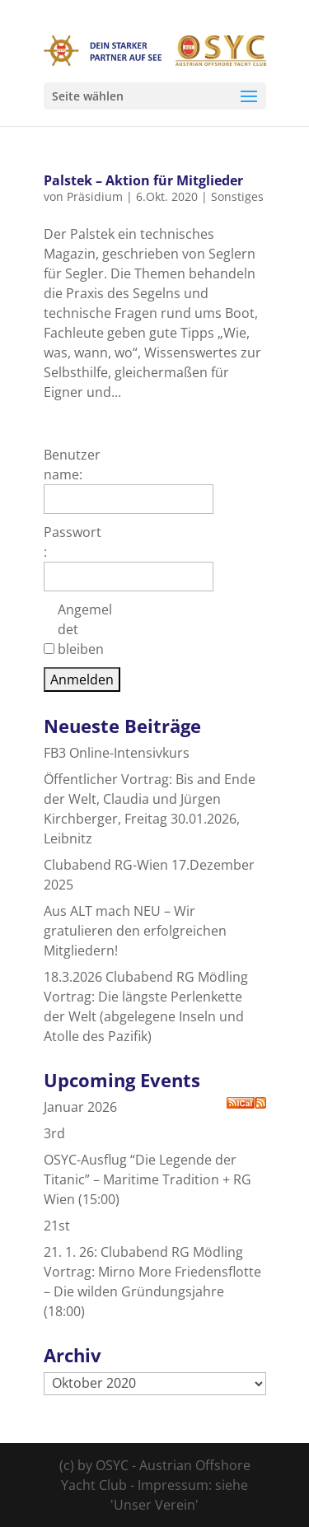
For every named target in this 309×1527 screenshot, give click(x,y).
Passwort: (72, 542)
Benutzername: (72, 464)
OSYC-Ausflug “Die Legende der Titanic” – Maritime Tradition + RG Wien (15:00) (147, 1179)
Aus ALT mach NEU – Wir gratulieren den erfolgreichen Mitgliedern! (135, 931)
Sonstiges (237, 196)
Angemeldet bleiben (85, 629)
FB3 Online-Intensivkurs (117, 753)
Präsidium (95, 196)
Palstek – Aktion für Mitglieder (143, 180)
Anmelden (82, 679)
